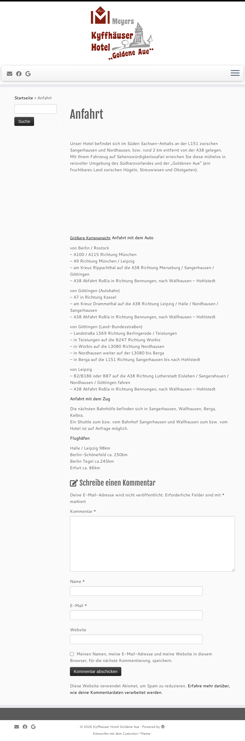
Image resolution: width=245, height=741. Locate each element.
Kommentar (83, 511)
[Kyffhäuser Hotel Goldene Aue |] (122, 32)
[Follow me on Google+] (29, 74)
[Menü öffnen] (235, 73)
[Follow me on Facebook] (20, 74)
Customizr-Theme (136, 733)
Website (78, 630)
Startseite (23, 98)
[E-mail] (11, 74)
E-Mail (78, 606)
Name (77, 581)
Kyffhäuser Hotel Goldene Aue (116, 726)
